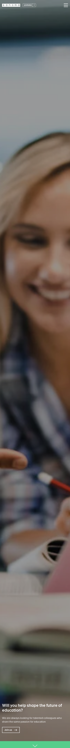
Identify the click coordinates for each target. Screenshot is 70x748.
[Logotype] (11, 5)
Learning (28, 5)
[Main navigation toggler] (65, 5)
